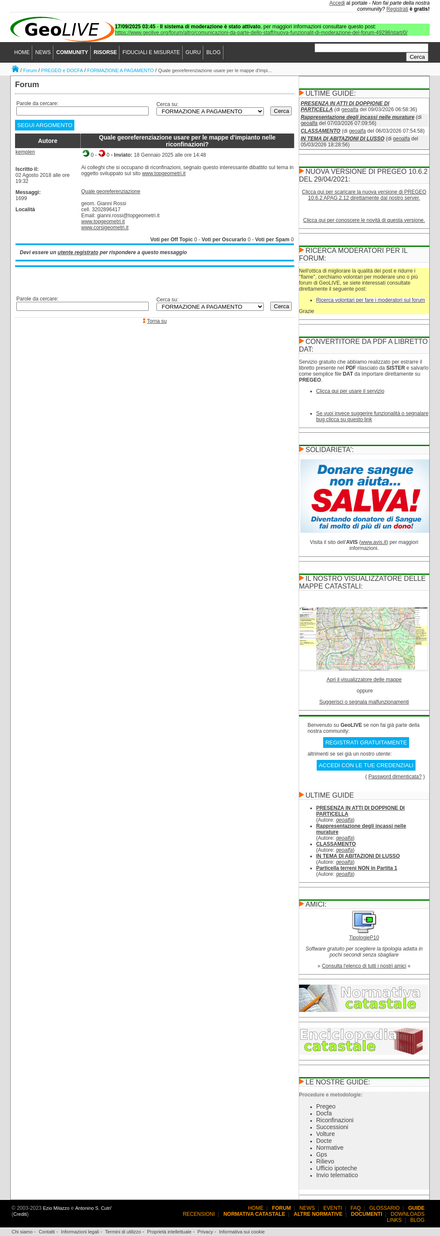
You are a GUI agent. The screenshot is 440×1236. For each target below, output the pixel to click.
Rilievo (325, 1161)
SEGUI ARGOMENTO (44, 125)
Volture (325, 1133)
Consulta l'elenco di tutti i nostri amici (364, 966)
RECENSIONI (199, 1214)
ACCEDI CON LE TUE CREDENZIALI (366, 765)
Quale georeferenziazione (110, 191)
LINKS (394, 1220)
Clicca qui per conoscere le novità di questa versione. (364, 220)
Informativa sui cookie (242, 1231)
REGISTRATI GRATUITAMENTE (366, 742)
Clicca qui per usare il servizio (350, 391)
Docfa (324, 1113)
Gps (321, 1154)
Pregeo (326, 1106)
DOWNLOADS (408, 1214)
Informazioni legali (80, 1231)
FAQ (356, 1208)
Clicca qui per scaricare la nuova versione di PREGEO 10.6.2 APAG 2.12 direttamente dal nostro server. (364, 195)
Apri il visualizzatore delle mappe (364, 680)
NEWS (43, 52)
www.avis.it (373, 542)
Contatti (47, 1231)
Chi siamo (22, 1231)
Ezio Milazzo (56, 1208)
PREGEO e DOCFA (62, 70)
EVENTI (333, 1208)
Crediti (20, 1214)
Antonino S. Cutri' (93, 1208)
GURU (193, 52)
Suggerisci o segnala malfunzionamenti (364, 702)
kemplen (25, 152)
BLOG (213, 52)
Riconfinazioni (335, 1120)
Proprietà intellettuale (169, 1231)
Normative (330, 1147)
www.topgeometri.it (163, 173)
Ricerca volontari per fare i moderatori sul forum (370, 300)
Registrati (397, 9)
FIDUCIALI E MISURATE (151, 52)
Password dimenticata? (395, 777)
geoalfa (350, 109)
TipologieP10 (364, 938)
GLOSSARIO (385, 1208)
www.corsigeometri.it (104, 228)
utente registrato (78, 252)
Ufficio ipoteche (336, 1168)
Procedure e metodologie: (331, 1095)
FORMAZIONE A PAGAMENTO (120, 70)
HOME (22, 52)
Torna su (157, 321)
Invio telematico (337, 1175)
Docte (324, 1140)
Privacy (205, 1231)
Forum (30, 70)
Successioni (332, 1127)
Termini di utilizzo (123, 1231)
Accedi (337, 3)
